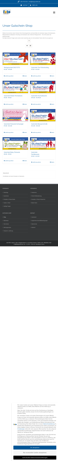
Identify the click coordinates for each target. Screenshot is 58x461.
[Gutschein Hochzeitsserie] (42, 87)
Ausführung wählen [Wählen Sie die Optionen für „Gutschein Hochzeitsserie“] (36, 104)
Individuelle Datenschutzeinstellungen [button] (34, 458)
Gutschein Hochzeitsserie (39, 96)
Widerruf (33, 227)
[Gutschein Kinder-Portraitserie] (15, 87)
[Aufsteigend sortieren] (29, 40)
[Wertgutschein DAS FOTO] (15, 59)
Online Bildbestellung (36, 196)
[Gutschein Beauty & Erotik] (42, 115)
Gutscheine (6, 196)
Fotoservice (34, 192)
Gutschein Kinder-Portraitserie (13, 96)
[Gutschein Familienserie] (42, 143)
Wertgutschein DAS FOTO (12, 67)
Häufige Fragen (7, 206)
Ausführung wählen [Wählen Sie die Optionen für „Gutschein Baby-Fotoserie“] (9, 160)
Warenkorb (6, 220)
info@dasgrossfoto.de (34, 1)
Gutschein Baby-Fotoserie (12, 152)
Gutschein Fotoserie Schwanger (13, 124)
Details (25, 76)
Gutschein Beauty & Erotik (39, 124)
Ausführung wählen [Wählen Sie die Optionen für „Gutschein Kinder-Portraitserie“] (9, 104)
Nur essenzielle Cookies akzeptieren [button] (35, 453)
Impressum (33, 217)
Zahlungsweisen (7, 227)
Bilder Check (34, 203)
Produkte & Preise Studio (9, 199)
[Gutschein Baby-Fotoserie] (15, 143)
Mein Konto (6, 224)
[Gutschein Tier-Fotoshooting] (42, 59)
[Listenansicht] (30, 45)
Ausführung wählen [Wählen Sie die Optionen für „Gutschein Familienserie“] (36, 162)
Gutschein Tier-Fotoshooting (40, 67)
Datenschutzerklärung (49, 424)
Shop (5, 217)
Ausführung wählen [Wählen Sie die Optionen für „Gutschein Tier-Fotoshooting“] (36, 76)
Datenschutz (34, 224)
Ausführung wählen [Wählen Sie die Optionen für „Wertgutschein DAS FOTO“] (9, 76)
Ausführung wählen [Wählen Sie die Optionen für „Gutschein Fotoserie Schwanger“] (9, 132)
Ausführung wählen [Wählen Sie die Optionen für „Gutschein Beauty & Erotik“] (36, 132)
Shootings (6, 192)
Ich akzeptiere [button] (34, 448)
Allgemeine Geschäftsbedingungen (39, 220)
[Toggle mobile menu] (54, 12)
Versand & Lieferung (8, 231)
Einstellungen (21, 429)
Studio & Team (7, 203)
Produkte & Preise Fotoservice (38, 199)
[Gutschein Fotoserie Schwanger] (15, 115)
